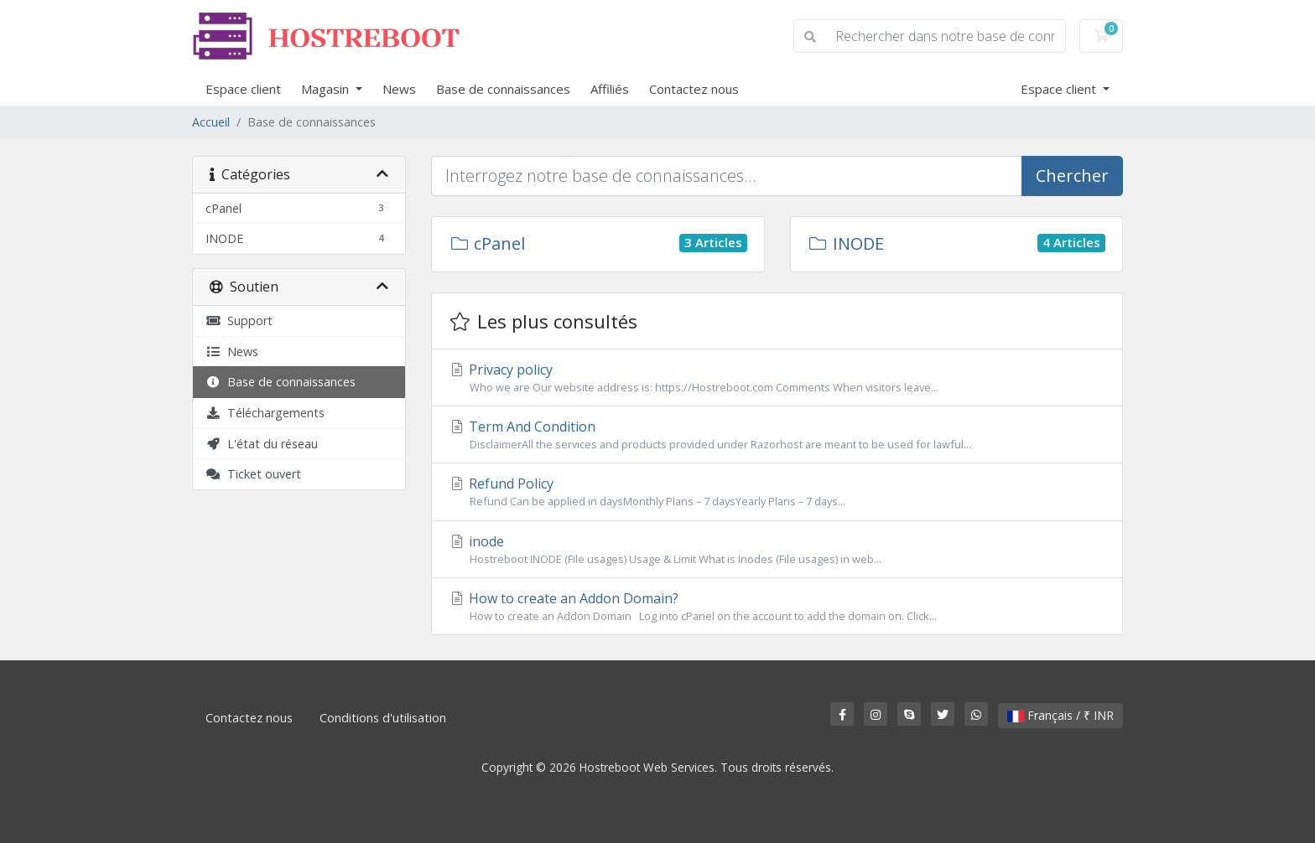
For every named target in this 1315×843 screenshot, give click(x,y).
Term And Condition (777, 435)
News (399, 88)
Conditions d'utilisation (383, 718)
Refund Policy (777, 491)
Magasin (326, 88)
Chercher (1072, 175)
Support (239, 320)
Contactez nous (694, 88)
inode (777, 549)
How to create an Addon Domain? (777, 606)
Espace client (243, 88)
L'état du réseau (261, 444)
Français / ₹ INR (1060, 715)
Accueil (211, 122)
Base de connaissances (503, 88)
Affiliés (609, 88)
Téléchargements (265, 413)
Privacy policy (777, 378)
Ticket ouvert (253, 474)
